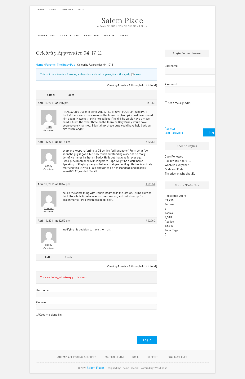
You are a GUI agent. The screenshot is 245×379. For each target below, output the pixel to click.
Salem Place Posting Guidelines (76, 357)
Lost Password (174, 132)
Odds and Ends (174, 169)
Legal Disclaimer (177, 357)
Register (67, 9)
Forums (50, 64)
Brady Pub (91, 35)
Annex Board (69, 35)
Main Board (46, 35)
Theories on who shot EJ (180, 173)
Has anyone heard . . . (178, 160)
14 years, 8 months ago (114, 74)
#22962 (150, 220)
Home (41, 9)
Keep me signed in (50, 314)
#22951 (150, 141)
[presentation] (65, 324)
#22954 (150, 184)
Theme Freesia (130, 368)
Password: (42, 302)
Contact (53, 9)
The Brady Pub (66, 64)
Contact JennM (114, 357)
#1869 (151, 103)
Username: (43, 290)
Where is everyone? (177, 165)
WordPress (160, 368)
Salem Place (122, 20)
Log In (80, 9)
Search (109, 35)
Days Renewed (174, 156)
